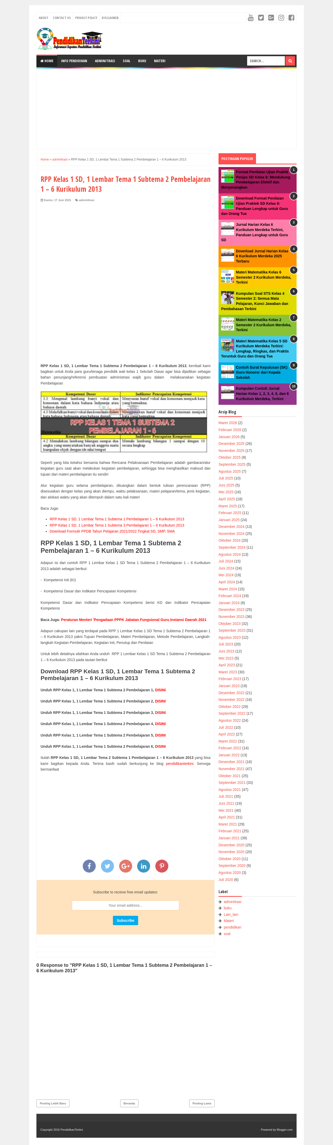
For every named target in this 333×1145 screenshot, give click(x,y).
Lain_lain (231, 914)
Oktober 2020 (230, 859)
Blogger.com (285, 1129)
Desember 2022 (232, 693)
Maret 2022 (228, 741)
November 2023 (232, 617)
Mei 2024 (226, 575)
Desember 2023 (232, 609)
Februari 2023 (230, 679)
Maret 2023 (228, 672)
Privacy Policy (86, 17)
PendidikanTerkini (72, 1129)
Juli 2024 (226, 561)
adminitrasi (86, 200)
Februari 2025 (230, 513)
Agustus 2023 (230, 637)
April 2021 (227, 817)
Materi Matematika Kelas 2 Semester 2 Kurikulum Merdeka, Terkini (263, 325)
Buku (142, 60)
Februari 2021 (230, 831)
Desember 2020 (232, 845)
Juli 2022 (226, 727)
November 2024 (232, 534)
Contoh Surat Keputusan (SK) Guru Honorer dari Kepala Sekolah (261, 372)
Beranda (129, 1103)
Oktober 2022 (230, 707)
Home (46, 60)
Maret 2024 (228, 589)
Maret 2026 (228, 423)
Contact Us (62, 17)
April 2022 (227, 734)
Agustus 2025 (230, 471)
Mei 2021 (226, 810)
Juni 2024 (226, 568)
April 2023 (227, 665)
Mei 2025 (226, 492)
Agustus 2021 (230, 790)
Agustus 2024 (230, 554)
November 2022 (232, 700)
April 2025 (227, 499)
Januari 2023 (229, 686)
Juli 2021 (226, 796)
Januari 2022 (229, 755)
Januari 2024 (229, 603)
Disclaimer (110, 17)
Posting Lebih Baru (53, 1103)
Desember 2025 (232, 444)
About (43, 17)
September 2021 (232, 783)
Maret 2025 (228, 506)
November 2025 (232, 451)
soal (227, 934)
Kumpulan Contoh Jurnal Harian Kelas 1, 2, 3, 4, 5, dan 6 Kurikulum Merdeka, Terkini (262, 393)
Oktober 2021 (230, 776)
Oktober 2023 (230, 624)
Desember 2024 (232, 526)
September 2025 (232, 464)
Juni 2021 (226, 803)
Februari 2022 (230, 748)
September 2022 (232, 713)
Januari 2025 (229, 520)
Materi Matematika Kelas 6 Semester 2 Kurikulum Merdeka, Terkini (263, 277)
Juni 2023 (226, 651)
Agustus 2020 (230, 873)
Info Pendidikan (74, 60)
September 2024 (232, 547)
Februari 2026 (230, 430)
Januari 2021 (229, 838)
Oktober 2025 (230, 457)
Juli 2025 (226, 478)
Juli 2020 (226, 880)
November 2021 (232, 769)
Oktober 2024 (230, 540)
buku (228, 908)
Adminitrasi (105, 60)
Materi (159, 60)
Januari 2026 (229, 437)
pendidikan (232, 927)
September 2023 (232, 630)
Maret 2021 (228, 824)
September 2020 (232, 865)
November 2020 (232, 852)
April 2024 (227, 582)
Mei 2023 (226, 658)
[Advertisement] (166, 108)
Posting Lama (202, 1103)
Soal (126, 60)
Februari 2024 (230, 596)
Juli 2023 (226, 644)
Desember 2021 (232, 762)
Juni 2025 (226, 485)
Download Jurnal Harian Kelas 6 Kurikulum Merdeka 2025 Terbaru (262, 256)
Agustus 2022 (230, 720)
